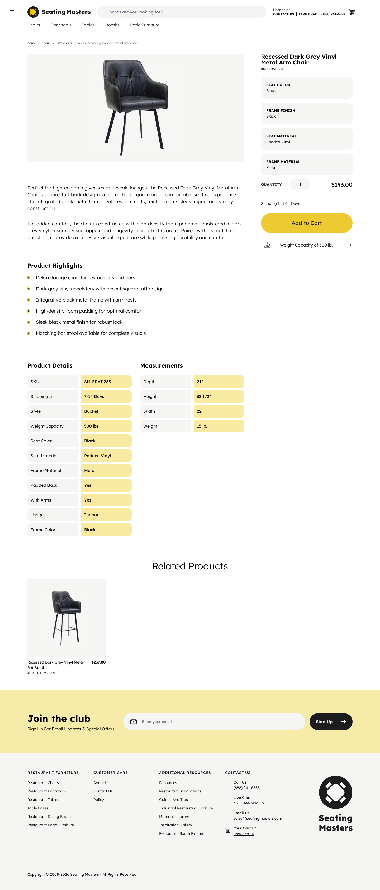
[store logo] (59, 12)
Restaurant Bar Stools (46, 791)
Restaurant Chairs (43, 782)
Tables (88, 24)
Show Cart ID (244, 834)
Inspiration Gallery (175, 825)
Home (31, 43)
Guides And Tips (173, 799)
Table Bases (38, 808)
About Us (101, 782)
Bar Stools (61, 24)
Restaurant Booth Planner (181, 833)
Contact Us (103, 791)
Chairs (33, 24)
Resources (168, 782)
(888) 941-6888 (333, 14)
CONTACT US (283, 14)
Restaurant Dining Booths (50, 816)
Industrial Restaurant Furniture (186, 808)
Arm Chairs (64, 43)
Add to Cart (307, 223)
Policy (98, 799)
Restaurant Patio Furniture (50, 825)
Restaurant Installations (180, 791)
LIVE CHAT (308, 14)
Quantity (271, 184)
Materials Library (174, 816)
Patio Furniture (144, 24)
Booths (112, 24)
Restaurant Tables (43, 799)
